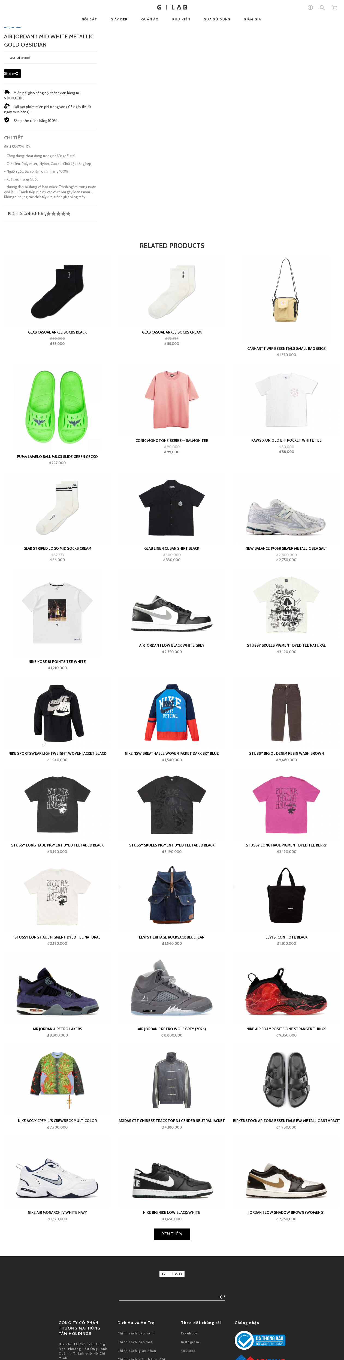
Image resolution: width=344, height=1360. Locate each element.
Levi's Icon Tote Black (286, 1065)
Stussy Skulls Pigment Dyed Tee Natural (286, 773)
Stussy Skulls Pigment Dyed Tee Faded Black (172, 973)
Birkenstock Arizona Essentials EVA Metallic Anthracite (286, 1249)
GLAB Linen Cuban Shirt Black (171, 676)
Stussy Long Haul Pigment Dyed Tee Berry (286, 973)
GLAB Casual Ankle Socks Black (57, 460)
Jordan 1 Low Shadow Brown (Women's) (286, 1340)
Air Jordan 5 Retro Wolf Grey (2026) (172, 1157)
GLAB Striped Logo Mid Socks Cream (57, 676)
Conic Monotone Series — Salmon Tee (171, 568)
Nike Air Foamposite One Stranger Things (286, 1157)
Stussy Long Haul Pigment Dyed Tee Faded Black (57, 973)
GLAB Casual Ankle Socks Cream (172, 460)
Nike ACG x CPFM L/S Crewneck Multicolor (57, 1249)
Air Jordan (12, 154)
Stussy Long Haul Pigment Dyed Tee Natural (57, 1065)
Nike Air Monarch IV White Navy (57, 1340)
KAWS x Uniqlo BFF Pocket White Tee (286, 568)
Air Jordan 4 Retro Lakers (57, 1157)
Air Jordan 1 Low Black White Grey (171, 773)
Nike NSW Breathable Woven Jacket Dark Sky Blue (172, 881)
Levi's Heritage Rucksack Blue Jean (171, 1065)
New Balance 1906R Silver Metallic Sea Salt (286, 676)
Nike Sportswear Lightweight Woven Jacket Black (57, 881)
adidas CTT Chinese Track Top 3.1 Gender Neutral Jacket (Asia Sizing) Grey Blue (172, 1249)
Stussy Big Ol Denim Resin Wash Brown (286, 881)
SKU (7, 275)
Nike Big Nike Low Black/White (171, 1340)
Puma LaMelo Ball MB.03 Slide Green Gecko (57, 584)
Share (11, 201)
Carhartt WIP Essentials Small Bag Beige (286, 476)
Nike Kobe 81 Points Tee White (57, 789)
